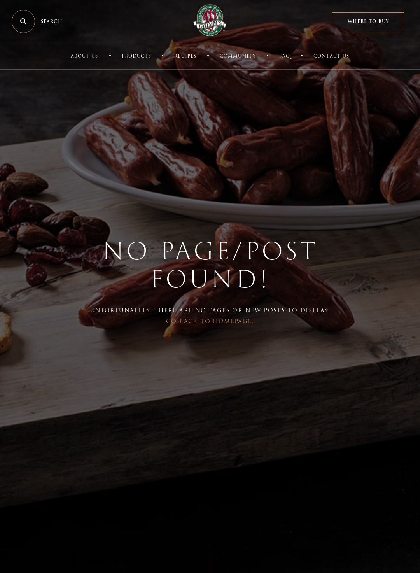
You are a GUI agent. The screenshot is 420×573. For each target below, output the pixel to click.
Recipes (185, 56)
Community (238, 56)
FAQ (284, 56)
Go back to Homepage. (210, 321)
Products (136, 56)
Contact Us (331, 56)
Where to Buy (368, 21)
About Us (84, 56)
